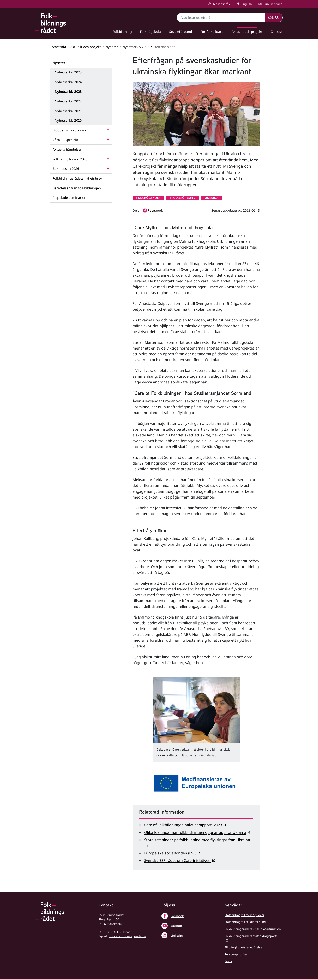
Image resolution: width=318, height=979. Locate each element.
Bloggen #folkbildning (70, 130)
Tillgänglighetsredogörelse (243, 947)
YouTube (177, 926)
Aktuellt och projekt (247, 31)
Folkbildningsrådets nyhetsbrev (77, 178)
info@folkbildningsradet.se (127, 936)
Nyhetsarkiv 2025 (68, 72)
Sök (273, 17)
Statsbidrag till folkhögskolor (244, 915)
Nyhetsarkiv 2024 (68, 82)
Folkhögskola (150, 31)
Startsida (59, 46)
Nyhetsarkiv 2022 (68, 101)
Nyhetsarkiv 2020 (68, 120)
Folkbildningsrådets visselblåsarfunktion (253, 929)
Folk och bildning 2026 (70, 159)
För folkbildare (211, 31)
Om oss (277, 31)
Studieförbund (180, 31)
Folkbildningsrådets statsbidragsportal (252, 936)
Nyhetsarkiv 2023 (135, 46)
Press (228, 961)
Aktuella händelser (67, 149)
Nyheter (111, 46)
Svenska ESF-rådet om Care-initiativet (177, 860)
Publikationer (272, 4)
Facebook (177, 916)
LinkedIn (177, 935)
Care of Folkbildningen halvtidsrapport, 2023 (183, 824)
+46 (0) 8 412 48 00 (117, 932)
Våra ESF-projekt (65, 140)
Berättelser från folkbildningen (77, 188)
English (246, 4)
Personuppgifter (236, 954)
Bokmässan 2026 (66, 168)
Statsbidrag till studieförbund (245, 922)
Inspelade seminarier (69, 197)
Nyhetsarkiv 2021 (68, 111)
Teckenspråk (221, 4)
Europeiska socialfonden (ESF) (170, 852)
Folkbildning (122, 31)
